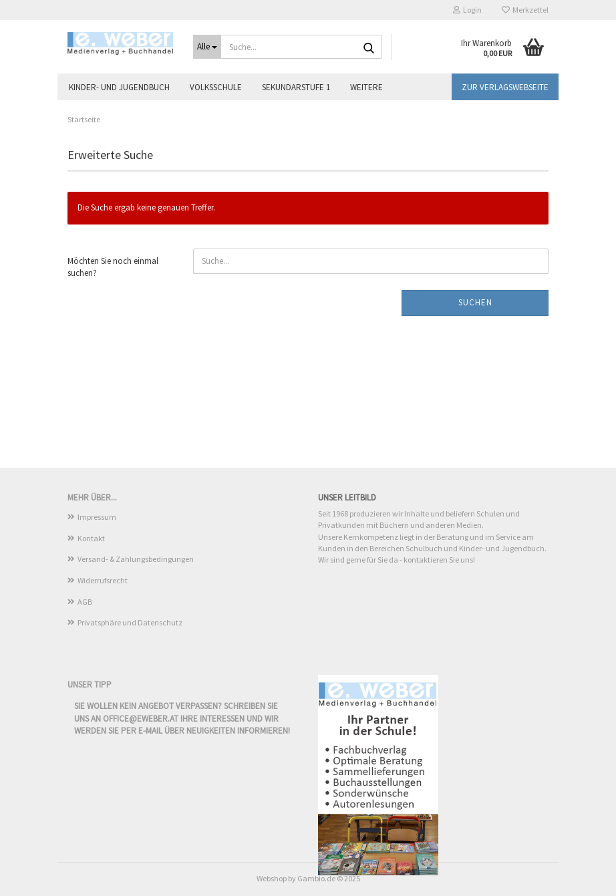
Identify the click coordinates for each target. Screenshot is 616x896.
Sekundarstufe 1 (296, 87)
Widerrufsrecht (103, 580)
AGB (85, 602)
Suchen (475, 302)
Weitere (366, 87)
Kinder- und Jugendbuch (119, 87)
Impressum (97, 517)
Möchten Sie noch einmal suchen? (112, 267)
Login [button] (467, 10)
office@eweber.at (140, 718)
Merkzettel (525, 10)
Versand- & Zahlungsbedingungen (136, 559)
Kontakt (91, 538)
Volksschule (216, 87)
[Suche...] (207, 47)
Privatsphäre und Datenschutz (130, 622)
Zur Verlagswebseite (505, 87)
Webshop (272, 878)
